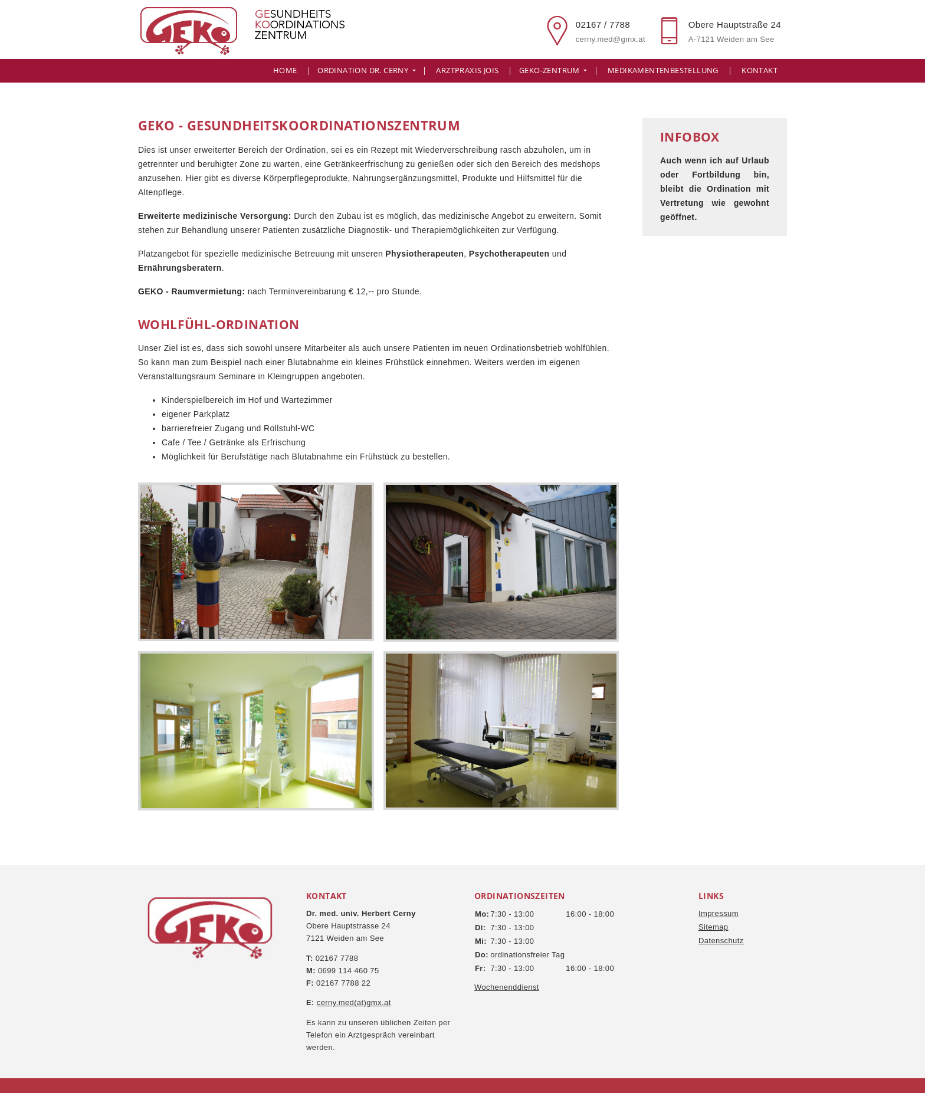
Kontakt (760, 70)
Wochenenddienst (506, 987)
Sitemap (713, 927)
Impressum (718, 913)
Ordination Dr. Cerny (363, 70)
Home (285, 70)
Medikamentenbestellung (663, 70)
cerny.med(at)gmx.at (354, 1002)
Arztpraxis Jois (467, 70)
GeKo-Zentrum (550, 70)
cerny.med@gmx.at (610, 39)
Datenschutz (721, 940)
